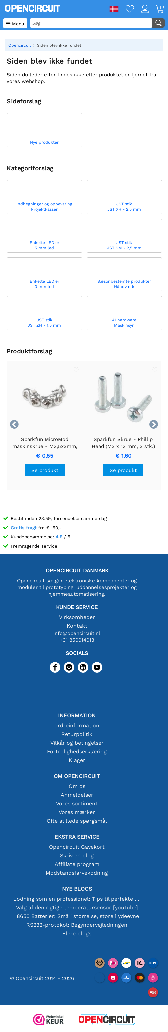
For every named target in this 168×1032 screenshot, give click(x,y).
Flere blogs (76, 933)
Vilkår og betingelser (77, 743)
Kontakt (77, 626)
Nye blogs (77, 889)
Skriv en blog (77, 855)
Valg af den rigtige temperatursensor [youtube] (77, 907)
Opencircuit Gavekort (77, 847)
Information (77, 715)
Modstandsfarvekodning (77, 873)
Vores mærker (77, 812)
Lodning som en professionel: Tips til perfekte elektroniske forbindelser (77, 899)
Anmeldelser (77, 795)
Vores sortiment (77, 803)
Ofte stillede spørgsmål (77, 821)
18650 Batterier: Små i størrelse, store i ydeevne (77, 916)
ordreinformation (76, 725)
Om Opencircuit (77, 776)
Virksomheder (77, 617)
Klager (77, 760)
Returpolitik (76, 734)
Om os (77, 786)
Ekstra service (77, 837)
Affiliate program (77, 864)
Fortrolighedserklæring (77, 751)
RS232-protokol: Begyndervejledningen (76, 925)
